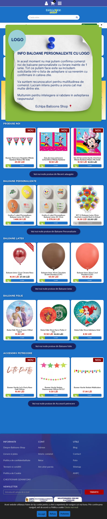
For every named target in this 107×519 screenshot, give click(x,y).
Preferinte (64, 514)
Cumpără (16, 166)
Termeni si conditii (12, 466)
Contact (77, 453)
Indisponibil (84, 225)
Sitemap (77, 466)
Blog (75, 447)
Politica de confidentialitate (16, 460)
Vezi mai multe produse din (53, 175)
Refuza (52, 514)
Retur (40, 460)
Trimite (94, 492)
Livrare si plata (10, 453)
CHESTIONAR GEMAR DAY (17, 479)
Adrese (41, 447)
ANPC (76, 473)
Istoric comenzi (45, 453)
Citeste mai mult (71, 508)
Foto (75, 460)
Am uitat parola (45, 466)
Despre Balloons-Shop (14, 447)
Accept (42, 514)
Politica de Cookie (12, 473)
